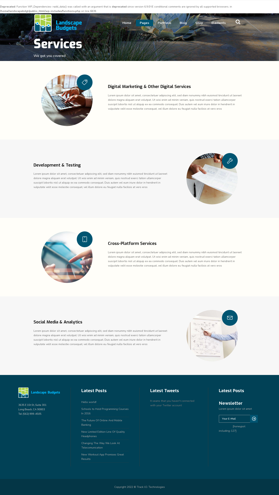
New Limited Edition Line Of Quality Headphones (103, 434)
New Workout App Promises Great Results (102, 457)
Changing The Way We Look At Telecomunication (100, 445)
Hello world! (88, 402)
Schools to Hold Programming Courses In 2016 (105, 411)
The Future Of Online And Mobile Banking (101, 423)
